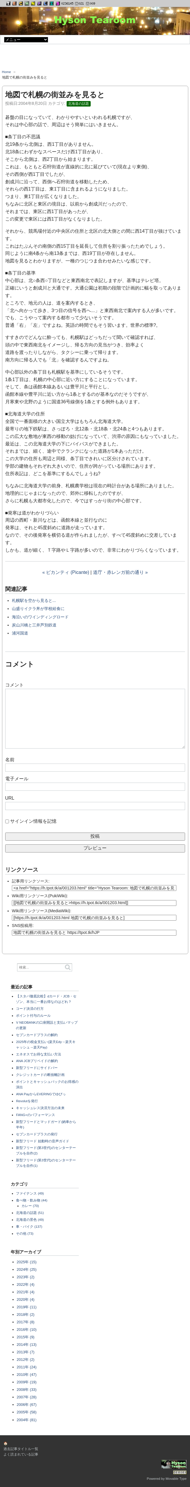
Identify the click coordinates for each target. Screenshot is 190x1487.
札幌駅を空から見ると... (34, 600)
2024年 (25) (27, 1269)
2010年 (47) (27, 1374)
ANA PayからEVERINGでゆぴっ (40, 1094)
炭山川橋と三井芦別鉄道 (34, 625)
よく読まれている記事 (20, 1454)
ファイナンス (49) (30, 1193)
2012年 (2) (25, 1359)
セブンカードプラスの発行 (37, 1134)
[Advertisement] (95, 59)
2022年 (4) (25, 1284)
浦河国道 (20, 633)
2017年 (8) (25, 1322)
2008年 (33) (27, 1389)
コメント (14, 684)
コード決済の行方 (30, 1008)
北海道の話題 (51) (30, 1212)
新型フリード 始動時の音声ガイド (42, 1141)
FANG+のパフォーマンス (35, 1115)
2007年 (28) (27, 1397)
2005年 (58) (27, 1412)
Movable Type (176, 1478)
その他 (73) (24, 1233)
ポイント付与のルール (33, 1015)
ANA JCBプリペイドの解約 (37, 1061)
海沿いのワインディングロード (40, 617)
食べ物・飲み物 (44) (31, 1200)
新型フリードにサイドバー (37, 1068)
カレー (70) (30, 1206)
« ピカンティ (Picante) (65, 572)
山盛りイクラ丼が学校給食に (38, 608)
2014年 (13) (27, 1344)
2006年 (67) (27, 1404)
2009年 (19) (27, 1382)
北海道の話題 (78, 103)
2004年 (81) (27, 1420)
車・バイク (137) (29, 1226)
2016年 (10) (27, 1329)
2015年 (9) (25, 1337)
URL (9, 798)
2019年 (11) (27, 1307)
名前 (9, 759)
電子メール (16, 778)
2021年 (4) (25, 1292)
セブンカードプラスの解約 (37, 1035)
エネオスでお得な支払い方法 (38, 1054)
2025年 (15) (27, 1262)
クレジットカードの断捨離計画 (40, 1074)
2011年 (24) (27, 1367)
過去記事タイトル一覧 (20, 1449)
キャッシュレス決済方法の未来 (40, 1108)
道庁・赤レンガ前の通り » (120, 572)
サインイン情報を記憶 (33, 821)
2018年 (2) (25, 1314)
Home (6, 72)
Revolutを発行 (27, 1101)
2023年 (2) (25, 1277)
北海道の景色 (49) (30, 1219)
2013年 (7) (25, 1352)
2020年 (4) (25, 1299)
